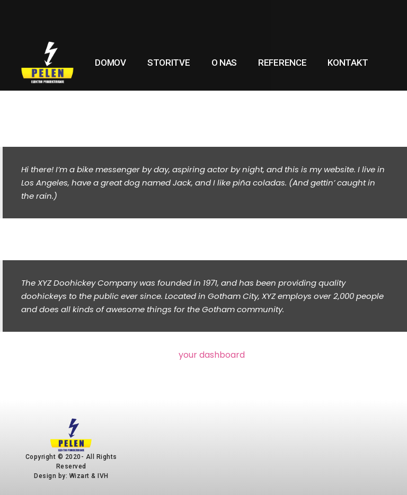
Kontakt (348, 62)
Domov (110, 62)
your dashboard (212, 355)
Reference (282, 62)
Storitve (168, 62)
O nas (224, 62)
